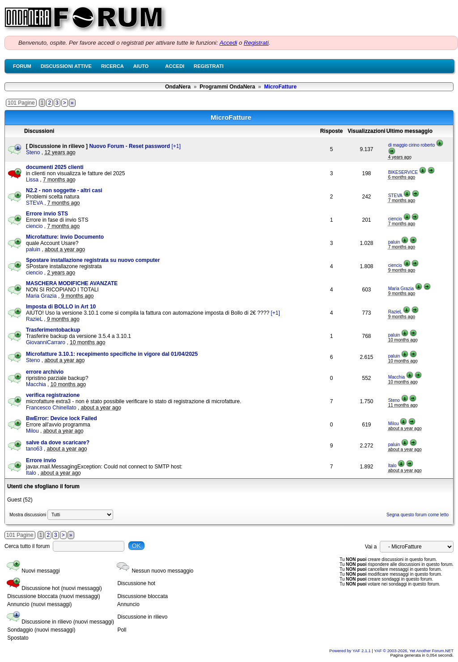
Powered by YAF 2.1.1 (350, 651)
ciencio (34, 226)
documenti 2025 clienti (55, 167)
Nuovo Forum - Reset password (130, 146)
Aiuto (141, 66)
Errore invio (41, 460)
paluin (33, 249)
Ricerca (112, 66)
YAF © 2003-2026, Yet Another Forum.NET (414, 651)
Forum (22, 66)
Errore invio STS (47, 214)
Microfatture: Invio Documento (65, 237)
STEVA (34, 203)
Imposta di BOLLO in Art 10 (61, 307)
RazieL (34, 319)
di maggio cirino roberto (411, 145)
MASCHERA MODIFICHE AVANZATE (72, 283)
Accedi (228, 42)
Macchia (36, 384)
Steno (33, 152)
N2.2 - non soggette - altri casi (64, 190)
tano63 (34, 449)
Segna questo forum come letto (417, 514)
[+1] (175, 146)
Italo (31, 473)
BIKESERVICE (403, 172)
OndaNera (178, 87)
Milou (32, 431)
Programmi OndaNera (227, 87)
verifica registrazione (53, 395)
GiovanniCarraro (45, 342)
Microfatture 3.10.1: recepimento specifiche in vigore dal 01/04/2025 (112, 354)
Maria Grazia (41, 296)
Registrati (256, 42)
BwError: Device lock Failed (61, 418)
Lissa (32, 180)
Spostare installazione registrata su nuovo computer (93, 260)
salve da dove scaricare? (57, 442)
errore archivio (45, 372)
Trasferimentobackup (53, 330)
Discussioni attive (66, 66)
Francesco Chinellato (51, 408)
